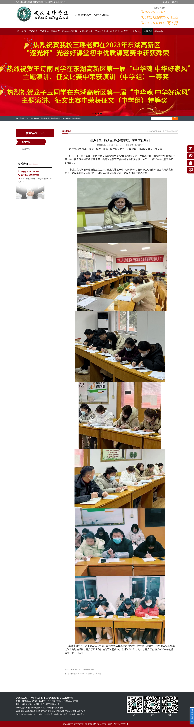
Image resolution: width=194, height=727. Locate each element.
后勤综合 (136, 31)
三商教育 (55, 31)
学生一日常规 (101, 31)
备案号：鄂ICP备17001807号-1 (118, 724)
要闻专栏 (26, 142)
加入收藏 (166, 2)
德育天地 (125, 31)
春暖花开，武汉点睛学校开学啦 (82, 669)
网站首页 (21, 31)
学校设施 (44, 31)
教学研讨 (114, 31)
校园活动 (147, 31)
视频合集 (26, 149)
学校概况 (33, 31)
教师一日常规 (86, 31)
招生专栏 (159, 31)
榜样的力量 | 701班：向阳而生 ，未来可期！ (87, 674)
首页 (159, 131)
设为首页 (174, 2)
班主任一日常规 (69, 31)
